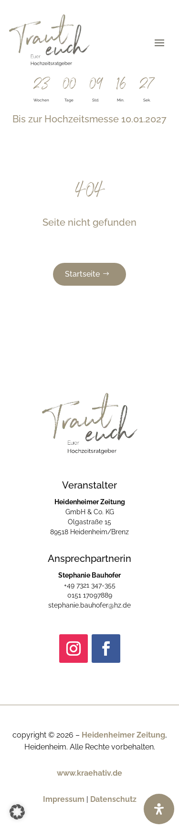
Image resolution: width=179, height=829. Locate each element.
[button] (17, 812)
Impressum (63, 799)
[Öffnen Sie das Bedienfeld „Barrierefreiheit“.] (159, 809)
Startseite (82, 274)
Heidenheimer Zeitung (123, 734)
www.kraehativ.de (89, 773)
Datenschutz (113, 799)
